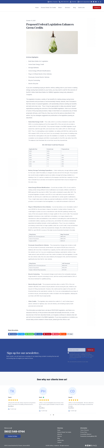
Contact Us (97, 7)
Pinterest (47, 334)
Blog (58, 438)
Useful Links (60, 440)
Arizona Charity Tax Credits (64, 432)
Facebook (12, 334)
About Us (59, 434)
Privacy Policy (69, 358)
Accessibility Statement (85, 434)
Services (59, 436)
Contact (59, 442)
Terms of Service (82, 357)
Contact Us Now (12, 436)
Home (58, 430)
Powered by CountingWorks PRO (88, 436)
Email (70, 334)
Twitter (21, 334)
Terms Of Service (84, 430)
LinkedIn (38, 334)
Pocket (55, 334)
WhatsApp (29, 334)
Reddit (63, 334)
